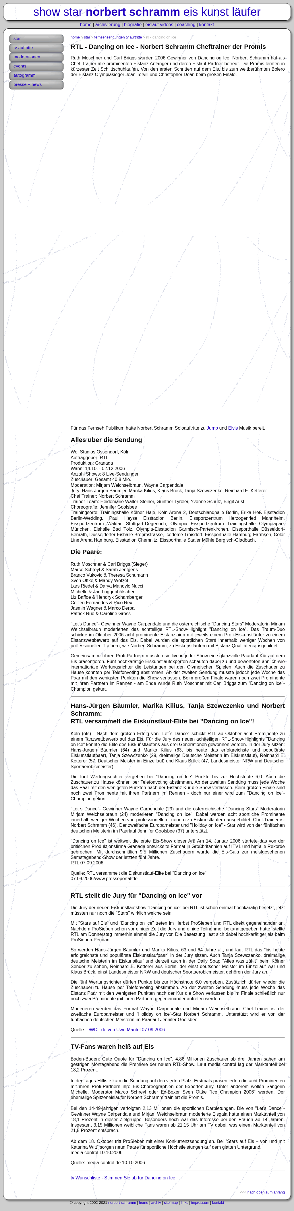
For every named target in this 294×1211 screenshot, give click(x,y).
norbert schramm (122, 1202)
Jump (212, 428)
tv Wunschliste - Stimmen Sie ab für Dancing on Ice (123, 1177)
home (86, 24)
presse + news (27, 84)
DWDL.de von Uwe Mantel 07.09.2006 (125, 1029)
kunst (215, 11)
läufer (246, 11)
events (19, 65)
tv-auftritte (23, 47)
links (184, 1202)
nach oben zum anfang (266, 1192)
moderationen (26, 56)
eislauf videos (159, 24)
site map (171, 1202)
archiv (156, 1202)
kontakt (206, 24)
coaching (186, 24)
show (46, 11)
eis (190, 11)
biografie (133, 24)
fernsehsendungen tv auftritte (118, 37)
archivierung (107, 24)
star (73, 11)
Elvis (233, 428)
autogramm (24, 75)
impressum (200, 1202)
